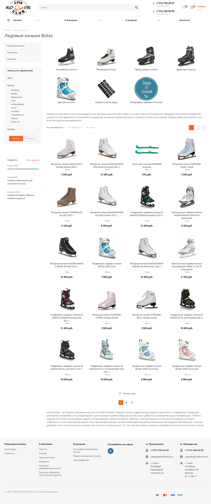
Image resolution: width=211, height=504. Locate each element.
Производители (81, 460)
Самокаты (9, 453)
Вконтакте (111, 451)
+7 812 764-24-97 (163, 4)
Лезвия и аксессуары (106, 102)
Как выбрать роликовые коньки (85, 450)
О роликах (79, 444)
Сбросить (31, 138)
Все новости (33, 157)
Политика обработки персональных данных (50, 473)
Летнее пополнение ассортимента (23, 165)
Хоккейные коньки (66, 69)
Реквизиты (44, 461)
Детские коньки (66, 102)
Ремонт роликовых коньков (87, 456)
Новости (43, 449)
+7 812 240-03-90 (163, 12)
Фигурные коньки (106, 69)
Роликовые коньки (15, 444)
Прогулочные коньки (146, 69)
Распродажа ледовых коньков (146, 102)
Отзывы (43, 453)
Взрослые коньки (186, 69)
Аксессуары (10, 449)
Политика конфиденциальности (50, 467)
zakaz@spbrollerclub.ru (162, 456)
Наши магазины (47, 457)
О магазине (45, 444)
